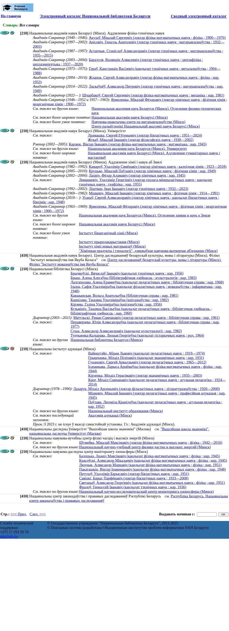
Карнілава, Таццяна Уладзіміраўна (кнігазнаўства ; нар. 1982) (120, 300)
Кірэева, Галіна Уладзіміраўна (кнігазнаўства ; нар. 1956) (116, 304)
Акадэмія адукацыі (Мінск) (110, 415)
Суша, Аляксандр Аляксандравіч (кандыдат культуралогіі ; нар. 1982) (126, 331)
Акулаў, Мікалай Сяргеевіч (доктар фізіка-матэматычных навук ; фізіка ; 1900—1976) (157, 37)
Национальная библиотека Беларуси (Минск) (107, 340)
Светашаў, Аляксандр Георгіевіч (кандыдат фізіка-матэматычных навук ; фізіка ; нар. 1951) (152, 483)
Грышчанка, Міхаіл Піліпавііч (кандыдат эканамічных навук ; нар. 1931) (146, 358)
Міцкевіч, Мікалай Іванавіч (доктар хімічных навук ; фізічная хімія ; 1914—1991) (154, 193)
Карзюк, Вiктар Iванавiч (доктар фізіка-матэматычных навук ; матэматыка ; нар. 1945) (137, 144)
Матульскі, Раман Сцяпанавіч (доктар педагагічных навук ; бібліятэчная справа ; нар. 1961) (146, 318)
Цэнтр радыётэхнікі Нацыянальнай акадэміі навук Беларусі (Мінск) (146, 126)
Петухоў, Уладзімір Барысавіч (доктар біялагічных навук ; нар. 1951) (134, 474)
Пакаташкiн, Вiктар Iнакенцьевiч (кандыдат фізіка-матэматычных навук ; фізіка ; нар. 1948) (152, 469)
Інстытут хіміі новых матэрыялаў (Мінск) (112, 246)
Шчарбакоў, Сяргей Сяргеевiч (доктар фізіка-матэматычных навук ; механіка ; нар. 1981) (153, 95)
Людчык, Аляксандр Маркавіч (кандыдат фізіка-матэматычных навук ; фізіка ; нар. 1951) (150, 465)
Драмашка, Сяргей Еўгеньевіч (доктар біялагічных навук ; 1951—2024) (145, 135)
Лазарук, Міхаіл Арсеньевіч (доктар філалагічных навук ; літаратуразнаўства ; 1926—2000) (146, 389)
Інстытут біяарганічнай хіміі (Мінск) (108, 233)
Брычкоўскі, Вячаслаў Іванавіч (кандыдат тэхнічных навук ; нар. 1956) (127, 273)
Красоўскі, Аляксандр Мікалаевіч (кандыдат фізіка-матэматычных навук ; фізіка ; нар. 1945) (153, 460)
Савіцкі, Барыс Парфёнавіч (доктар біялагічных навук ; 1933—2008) (133, 478)
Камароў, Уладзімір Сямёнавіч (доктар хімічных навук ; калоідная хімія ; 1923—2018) (158, 166)
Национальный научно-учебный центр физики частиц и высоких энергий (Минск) (145, 447)
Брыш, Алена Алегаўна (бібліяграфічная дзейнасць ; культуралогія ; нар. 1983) (134, 278)
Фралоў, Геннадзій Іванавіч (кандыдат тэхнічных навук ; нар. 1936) (132, 487)
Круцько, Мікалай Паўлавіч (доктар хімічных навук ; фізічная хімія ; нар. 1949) (152, 171)
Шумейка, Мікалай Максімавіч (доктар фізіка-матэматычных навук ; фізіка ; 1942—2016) (150, 442)
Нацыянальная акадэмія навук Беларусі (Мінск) (130, 117)
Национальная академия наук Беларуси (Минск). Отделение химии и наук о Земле (144, 215)
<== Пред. (18, 514)
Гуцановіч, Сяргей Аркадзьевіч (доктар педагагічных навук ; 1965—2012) (147, 362)
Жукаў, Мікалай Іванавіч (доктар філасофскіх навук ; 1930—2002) (141, 140)
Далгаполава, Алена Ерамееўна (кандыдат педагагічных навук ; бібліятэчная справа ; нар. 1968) (147, 282)
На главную (11, 16)
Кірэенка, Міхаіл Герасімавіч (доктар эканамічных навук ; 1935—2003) (145, 375)
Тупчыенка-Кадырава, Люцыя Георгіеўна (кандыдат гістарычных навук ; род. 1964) (137, 335)
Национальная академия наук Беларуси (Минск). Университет (137, 148)
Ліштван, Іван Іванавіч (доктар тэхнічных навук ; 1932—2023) (138, 189)
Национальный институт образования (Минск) (125, 411)
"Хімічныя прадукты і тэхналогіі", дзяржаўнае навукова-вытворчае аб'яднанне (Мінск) (148, 251)
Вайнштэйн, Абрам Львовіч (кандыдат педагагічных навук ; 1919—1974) (146, 353)
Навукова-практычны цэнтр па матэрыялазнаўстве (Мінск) (138, 122)
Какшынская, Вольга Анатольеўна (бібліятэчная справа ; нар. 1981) (124, 295)
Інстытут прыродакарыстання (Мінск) (109, 242)
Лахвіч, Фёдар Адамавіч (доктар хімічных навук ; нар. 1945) (137, 175)
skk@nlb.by (9, 536)
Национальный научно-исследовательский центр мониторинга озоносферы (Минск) (146, 491)
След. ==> (38, 514)
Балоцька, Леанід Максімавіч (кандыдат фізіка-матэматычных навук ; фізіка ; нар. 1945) (149, 456)
